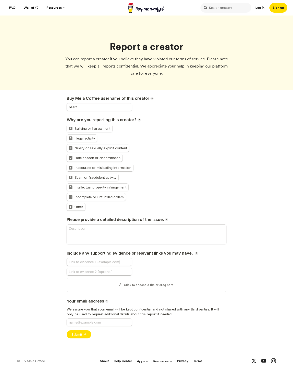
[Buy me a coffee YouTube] (263, 361)
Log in (260, 8)
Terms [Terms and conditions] (197, 361)
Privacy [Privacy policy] (182, 361)
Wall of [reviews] (31, 8)
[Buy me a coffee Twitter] (253, 361)
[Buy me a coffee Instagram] (273, 361)
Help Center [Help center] (123, 361)
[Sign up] (278, 8)
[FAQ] (12, 8)
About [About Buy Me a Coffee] (104, 361)
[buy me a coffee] (146, 8)
